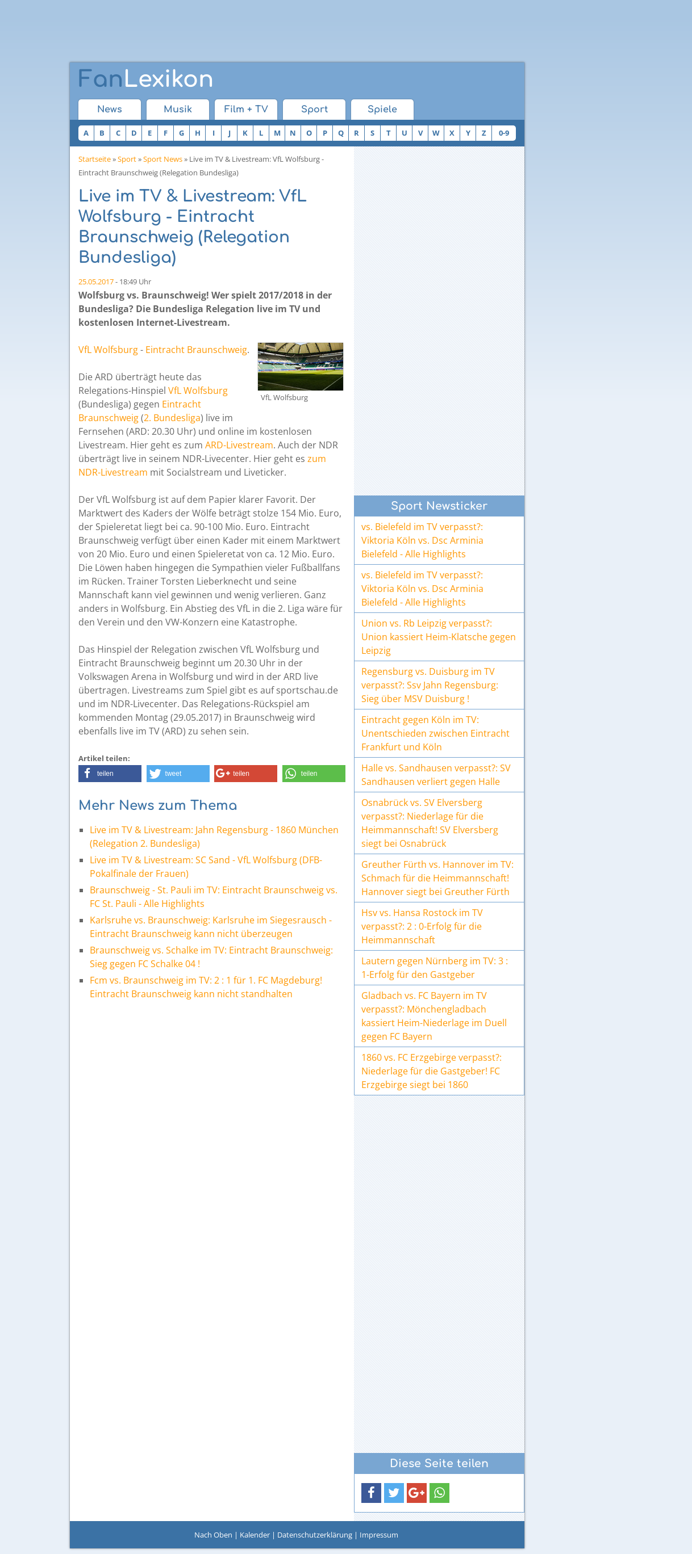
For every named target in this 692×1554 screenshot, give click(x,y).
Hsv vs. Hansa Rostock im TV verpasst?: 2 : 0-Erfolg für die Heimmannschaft (422, 926)
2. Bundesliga (172, 417)
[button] (109, 773)
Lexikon (146, 79)
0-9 (504, 133)
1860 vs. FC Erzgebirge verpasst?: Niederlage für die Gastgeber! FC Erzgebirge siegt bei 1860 (431, 1071)
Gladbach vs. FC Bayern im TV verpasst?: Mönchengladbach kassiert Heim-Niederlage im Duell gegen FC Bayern (434, 1016)
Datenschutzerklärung (314, 1535)
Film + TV (246, 109)
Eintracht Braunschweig (196, 349)
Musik (178, 109)
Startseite (94, 159)
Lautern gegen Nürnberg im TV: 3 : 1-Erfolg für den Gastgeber (434, 968)
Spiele (382, 109)
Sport (314, 109)
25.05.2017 (96, 281)
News (109, 109)
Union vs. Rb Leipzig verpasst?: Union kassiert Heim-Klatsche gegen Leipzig (438, 637)
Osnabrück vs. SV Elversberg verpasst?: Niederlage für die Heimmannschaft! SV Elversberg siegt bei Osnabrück (429, 823)
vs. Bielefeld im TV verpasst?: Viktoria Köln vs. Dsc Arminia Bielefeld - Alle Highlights (422, 540)
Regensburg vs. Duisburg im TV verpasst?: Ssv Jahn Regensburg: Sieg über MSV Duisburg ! (429, 685)
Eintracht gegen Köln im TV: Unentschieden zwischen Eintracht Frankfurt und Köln (435, 733)
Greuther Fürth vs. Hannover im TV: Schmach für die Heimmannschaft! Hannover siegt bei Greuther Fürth (437, 878)
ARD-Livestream (239, 445)
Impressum (379, 1535)
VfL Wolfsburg (108, 349)
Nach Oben (213, 1535)
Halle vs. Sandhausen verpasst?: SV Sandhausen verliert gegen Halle (436, 775)
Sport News (162, 159)
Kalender (255, 1535)
